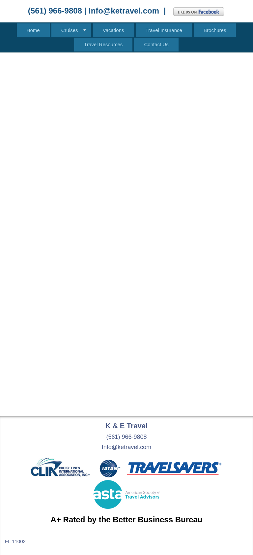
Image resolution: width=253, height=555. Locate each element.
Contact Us (156, 44)
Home (33, 30)
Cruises (69, 30)
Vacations (113, 30)
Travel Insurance (164, 30)
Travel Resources (103, 44)
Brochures (215, 30)
